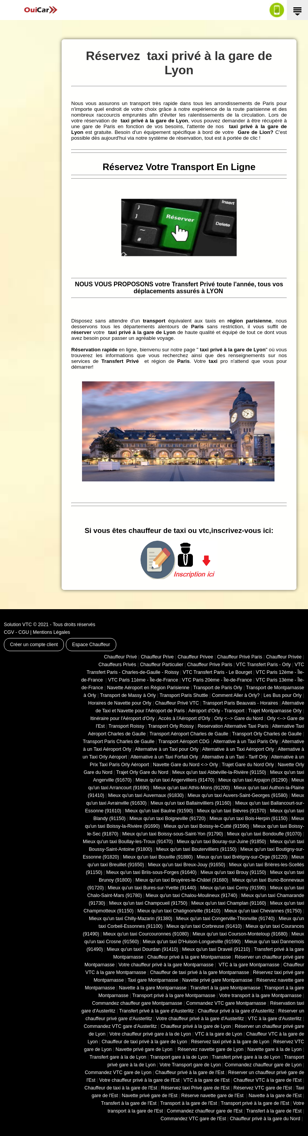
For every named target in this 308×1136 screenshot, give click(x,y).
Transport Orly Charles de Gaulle (267, 734)
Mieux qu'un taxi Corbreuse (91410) (204, 926)
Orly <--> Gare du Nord (238, 718)
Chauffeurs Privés (117, 664)
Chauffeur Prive (157, 657)
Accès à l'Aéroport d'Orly (184, 718)
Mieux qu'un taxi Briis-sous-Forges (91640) (151, 872)
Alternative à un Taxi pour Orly (166, 749)
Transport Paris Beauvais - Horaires (240, 703)
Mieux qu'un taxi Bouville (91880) (157, 857)
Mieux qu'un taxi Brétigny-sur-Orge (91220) (242, 857)
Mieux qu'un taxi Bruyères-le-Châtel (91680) (182, 880)
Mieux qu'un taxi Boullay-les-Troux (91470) (128, 841)
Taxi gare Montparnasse (152, 980)
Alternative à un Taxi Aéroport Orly (238, 749)
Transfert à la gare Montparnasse (225, 988)
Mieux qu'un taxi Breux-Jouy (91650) (186, 864)
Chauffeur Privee (195, 657)
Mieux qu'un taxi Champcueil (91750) (148, 903)
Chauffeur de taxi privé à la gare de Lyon (144, 1041)
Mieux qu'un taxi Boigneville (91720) (167, 818)
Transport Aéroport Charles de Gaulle (188, 734)
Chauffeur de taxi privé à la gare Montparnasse (199, 972)
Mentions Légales (51, 632)
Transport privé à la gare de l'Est (255, 1103)
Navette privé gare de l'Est (149, 1095)
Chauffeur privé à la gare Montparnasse (189, 957)
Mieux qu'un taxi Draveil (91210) (216, 949)
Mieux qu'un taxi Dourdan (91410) (142, 949)
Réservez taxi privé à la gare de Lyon (230, 1041)
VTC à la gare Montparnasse (249, 964)
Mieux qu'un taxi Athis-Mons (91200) (191, 787)
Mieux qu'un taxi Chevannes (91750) (263, 911)
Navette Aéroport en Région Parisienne (148, 687)
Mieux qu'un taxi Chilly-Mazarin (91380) (130, 918)
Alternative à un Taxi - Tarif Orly (235, 757)
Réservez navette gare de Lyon (210, 1049)
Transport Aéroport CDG (183, 741)
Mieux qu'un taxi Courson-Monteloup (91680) (240, 934)
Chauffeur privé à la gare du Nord (265, 1118)
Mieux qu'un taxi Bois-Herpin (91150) (248, 818)
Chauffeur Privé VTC (177, 703)
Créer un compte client (34, 644)
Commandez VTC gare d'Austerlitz (120, 1026)
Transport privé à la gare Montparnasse (174, 995)
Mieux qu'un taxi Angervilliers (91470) (175, 780)
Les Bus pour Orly (283, 695)
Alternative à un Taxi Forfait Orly (164, 757)
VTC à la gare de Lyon (218, 1034)
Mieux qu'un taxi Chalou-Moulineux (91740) (192, 895)
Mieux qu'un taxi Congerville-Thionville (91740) (225, 918)
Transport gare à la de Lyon (179, 1057)
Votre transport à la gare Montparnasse (260, 995)
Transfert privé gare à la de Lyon (246, 1057)
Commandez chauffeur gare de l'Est (204, 1111)
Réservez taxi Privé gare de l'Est (195, 1088)
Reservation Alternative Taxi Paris (233, 726)
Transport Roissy (126, 726)
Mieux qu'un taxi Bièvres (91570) (231, 811)
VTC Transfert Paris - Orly (263, 664)
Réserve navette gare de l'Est (213, 1095)
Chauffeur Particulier (161, 664)
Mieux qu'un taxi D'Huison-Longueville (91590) (192, 941)
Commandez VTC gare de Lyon (118, 1072)
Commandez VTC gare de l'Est (193, 1118)
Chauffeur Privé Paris (239, 657)
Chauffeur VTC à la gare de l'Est (267, 1080)
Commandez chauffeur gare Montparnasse (137, 1003)
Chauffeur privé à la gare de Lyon (196, 1026)
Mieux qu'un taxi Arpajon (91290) (253, 780)
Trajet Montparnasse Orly (275, 710)
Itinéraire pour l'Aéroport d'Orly (122, 718)
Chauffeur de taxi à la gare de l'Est (120, 1088)
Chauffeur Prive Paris (209, 664)
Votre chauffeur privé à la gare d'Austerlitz (200, 1018)
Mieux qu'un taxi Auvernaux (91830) (146, 795)
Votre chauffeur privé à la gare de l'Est (139, 1080)
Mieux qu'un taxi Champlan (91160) (228, 903)
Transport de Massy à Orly (128, 695)
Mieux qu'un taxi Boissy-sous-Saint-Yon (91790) (172, 834)
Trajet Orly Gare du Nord (142, 772)
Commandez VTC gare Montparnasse (226, 1003)
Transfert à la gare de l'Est (129, 1103)
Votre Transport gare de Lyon (190, 1065)
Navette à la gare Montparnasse (153, 988)
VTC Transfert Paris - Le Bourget (217, 672)
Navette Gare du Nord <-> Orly (185, 764)
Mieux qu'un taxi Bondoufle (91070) (264, 834)
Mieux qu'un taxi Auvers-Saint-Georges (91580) (237, 795)
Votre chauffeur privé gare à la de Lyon (150, 1034)
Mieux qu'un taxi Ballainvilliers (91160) (191, 803)
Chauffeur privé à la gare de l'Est (189, 1072)
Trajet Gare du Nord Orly (248, 764)
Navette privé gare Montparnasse (217, 980)
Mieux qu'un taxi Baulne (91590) (159, 811)
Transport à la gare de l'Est (188, 1103)
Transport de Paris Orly (217, 687)
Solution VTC (18, 624)
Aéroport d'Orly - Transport (216, 710)
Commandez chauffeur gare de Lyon (263, 1065)
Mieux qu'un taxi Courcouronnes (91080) (146, 934)
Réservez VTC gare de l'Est (262, 1088)
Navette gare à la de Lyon (274, 1049)
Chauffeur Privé (120, 657)
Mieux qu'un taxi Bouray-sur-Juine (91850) (221, 841)
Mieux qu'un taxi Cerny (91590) (233, 887)
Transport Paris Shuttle (183, 695)
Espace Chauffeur (91, 644)
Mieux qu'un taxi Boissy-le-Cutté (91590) (206, 826)
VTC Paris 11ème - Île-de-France (143, 680)
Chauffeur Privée (283, 657)
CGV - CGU (16, 632)
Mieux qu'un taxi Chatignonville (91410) (179, 911)
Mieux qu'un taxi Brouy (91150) (233, 872)
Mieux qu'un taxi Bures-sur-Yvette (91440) (152, 887)
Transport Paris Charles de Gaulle (118, 741)
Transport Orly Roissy (171, 726)
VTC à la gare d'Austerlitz (275, 1018)
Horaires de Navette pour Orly (119, 703)
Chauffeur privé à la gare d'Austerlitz (236, 1011)
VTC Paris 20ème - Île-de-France (217, 680)
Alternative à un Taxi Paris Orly (245, 741)
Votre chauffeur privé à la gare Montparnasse (166, 964)
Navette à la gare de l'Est (275, 1095)
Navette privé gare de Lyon (145, 1049)
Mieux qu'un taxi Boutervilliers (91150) (196, 849)
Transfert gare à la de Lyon (118, 1057)
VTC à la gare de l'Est (207, 1080)
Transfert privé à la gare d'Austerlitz (156, 1011)
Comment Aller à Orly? (235, 695)
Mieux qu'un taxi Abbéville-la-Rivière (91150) (219, 772)
